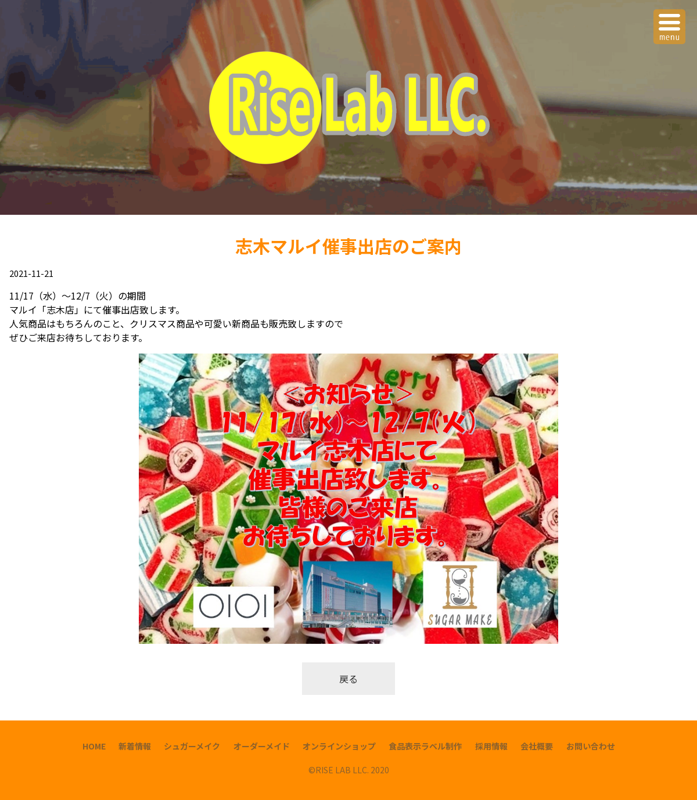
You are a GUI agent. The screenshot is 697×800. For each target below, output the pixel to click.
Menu (671, 20)
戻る (348, 679)
